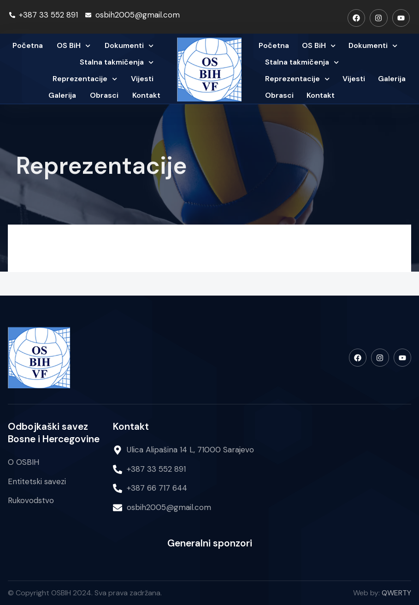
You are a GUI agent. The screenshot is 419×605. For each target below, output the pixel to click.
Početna (27, 45)
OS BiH (73, 46)
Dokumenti (129, 46)
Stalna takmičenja (116, 62)
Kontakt (146, 95)
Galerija (62, 95)
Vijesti (142, 78)
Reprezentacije (85, 79)
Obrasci (104, 95)
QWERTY (396, 593)
